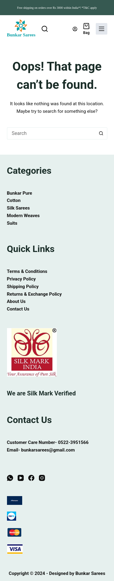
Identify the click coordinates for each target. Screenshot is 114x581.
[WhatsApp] (10, 478)
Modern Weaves (23, 215)
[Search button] (101, 133)
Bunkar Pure (19, 193)
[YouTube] (21, 478)
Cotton (14, 200)
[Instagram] (42, 478)
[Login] (75, 29)
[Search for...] (51, 133)
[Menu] (101, 29)
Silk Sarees (18, 208)
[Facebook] (31, 478)
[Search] (45, 29)
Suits (12, 223)
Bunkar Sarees (21, 34)
